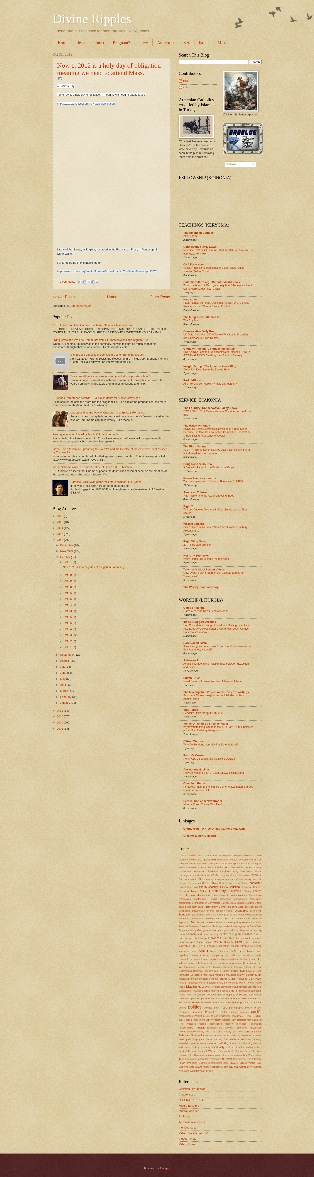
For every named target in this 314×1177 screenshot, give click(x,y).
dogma (210, 911)
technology (204, 1059)
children (223, 887)
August (65, 660)
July (63, 666)
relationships (186, 1027)
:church (258, 855)
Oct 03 (68, 635)
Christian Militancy (251, 887)
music (258, 982)
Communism (255, 895)
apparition (238, 863)
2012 (60, 540)
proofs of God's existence (216, 1016)
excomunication (241, 918)
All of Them (190, 236)
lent (208, 967)
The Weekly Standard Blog (201, 587)
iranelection (184, 951)
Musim (182, 987)
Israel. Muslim (247, 951)
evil (227, 918)
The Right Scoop (194, 446)
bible (216, 867)
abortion (210, 859)
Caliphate (225, 871)
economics (241, 910)
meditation (204, 979)
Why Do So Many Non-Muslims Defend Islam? (210, 744)
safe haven (237, 1031)
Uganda (203, 1063)
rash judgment (254, 1020)
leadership (190, 967)
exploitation (184, 922)
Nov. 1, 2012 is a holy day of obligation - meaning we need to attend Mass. (111, 69)
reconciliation (215, 1024)
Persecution (199, 994)
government (209, 930)
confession (200, 899)
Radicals (241, 1020)
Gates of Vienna (193, 607)
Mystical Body (219, 987)
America (183, 863)
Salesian (257, 1031)
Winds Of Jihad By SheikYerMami (205, 723)
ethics (241, 914)
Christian (234, 887)
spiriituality (217, 1047)
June (63, 672)
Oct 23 (68, 611)
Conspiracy (256, 899)
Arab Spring (251, 863)
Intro (99, 42)
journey (253, 959)
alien (259, 860)
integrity (234, 946)
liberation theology (233, 967)
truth (195, 1063)
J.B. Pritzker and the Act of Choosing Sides (208, 495)
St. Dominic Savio (240, 1051)
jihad (245, 959)
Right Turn (190, 506)
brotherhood (185, 871)
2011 (60, 710)
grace (220, 930)
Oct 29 (68, 580)
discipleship (184, 911)
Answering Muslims (196, 769)
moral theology (207, 982)
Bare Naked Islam (195, 643)
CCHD (205, 883)
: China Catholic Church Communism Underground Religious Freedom (216, 855)
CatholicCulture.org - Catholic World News (211, 282)
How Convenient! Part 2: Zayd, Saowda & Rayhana (213, 772)
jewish (238, 959)
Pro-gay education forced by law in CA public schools (85, 434)
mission (183, 982)
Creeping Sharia (194, 783)
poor (216, 1008)
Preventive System (216, 1012)
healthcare (248, 934)
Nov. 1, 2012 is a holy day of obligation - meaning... (95, 567)
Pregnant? (121, 42)
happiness (246, 930)
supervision (236, 1055)
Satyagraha (198, 1039)
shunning (247, 1043)
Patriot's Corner (193, 755)
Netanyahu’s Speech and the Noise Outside (209, 758)
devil (234, 906)
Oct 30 (68, 575)
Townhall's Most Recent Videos (204, 569)
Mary (258, 974)
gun (226, 930)
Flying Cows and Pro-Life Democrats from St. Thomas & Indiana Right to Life (100, 340)
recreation (241, 1024)
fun (223, 926)
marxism (250, 975)
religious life (215, 1027)
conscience (240, 899)
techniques (190, 1059)
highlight (204, 938)
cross (233, 903)
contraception (200, 903)
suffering (225, 1055)
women (258, 1067)
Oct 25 (68, 598)
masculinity (184, 979)
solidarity (205, 1047)
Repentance (241, 1028)
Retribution (184, 1031)
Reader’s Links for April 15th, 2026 (203, 713)
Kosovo (238, 963)
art (260, 863)
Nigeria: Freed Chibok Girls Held (202, 804)
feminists (223, 922)
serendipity (184, 1043)
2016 (60, 516)
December (67, 545)
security (218, 1039)
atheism (192, 867)
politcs (182, 1007)
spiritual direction (235, 1047)
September (67, 654)
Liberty (247, 967)
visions (206, 1067)
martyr (241, 975)
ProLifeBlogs (192, 380)
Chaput (244, 883)
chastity (213, 887)
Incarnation (184, 946)
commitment (221, 895)
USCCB (234, 1063)
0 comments (67, 281)
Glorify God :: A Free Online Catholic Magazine (214, 828)
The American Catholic (198, 232)
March (64, 690)
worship (194, 1070)
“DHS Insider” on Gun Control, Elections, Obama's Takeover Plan (92, 325)
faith (193, 922)
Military (232, 978)
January (65, 702)
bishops (225, 867)
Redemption (255, 1024)
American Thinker (195, 492)
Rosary (227, 1031)
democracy (211, 906)
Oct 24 (68, 605)
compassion (185, 899)
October (65, 557)
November (67, 551)
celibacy (214, 883)
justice (210, 963)
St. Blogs (184, 1116)
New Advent (191, 299)
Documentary (198, 911)
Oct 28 (68, 586)
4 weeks (193, 860)
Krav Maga (249, 963)
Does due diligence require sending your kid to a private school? (110, 376)
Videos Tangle (187, 1138)
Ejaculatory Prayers (202, 915)
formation (256, 922)
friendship (217, 926)
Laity (259, 963)
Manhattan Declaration (190, 975)
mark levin (208, 975)
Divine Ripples (91, 19)
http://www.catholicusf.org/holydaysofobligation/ (86, 103)
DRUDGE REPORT (191, 1100)
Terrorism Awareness (192, 1122)
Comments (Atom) (81, 305)
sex (211, 1043)
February (66, 697)
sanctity (235, 1035)
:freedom (183, 860)
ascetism (183, 867)
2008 (60, 728)
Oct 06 (68, 617)
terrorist (227, 1058)
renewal (229, 1028)
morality (222, 982)
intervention (256, 946)
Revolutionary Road (200, 1031)
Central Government (229, 883)
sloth (181, 1047)
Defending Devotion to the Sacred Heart (207, 369)
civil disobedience (201, 895)
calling (235, 871)
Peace (182, 995)
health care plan (230, 934)
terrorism (216, 1059)
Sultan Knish (192, 678)
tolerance (257, 1059)
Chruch (247, 891)
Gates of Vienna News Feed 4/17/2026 (206, 611)
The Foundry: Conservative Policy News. (210, 408)
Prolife (198, 1015)
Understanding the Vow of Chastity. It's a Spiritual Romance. (107, 412)
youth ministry (206, 1071)
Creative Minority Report (199, 835)
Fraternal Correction (189, 926)
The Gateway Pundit (196, 425)
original (224, 990)
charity (203, 887)
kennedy (220, 963)
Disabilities (243, 907)
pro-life (256, 1012)
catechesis (246, 871)
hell (197, 938)
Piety (143, 42)
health (192, 934)
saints (247, 1031)
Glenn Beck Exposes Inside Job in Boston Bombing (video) (106, 354)
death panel (185, 907)
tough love (185, 1063)
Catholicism (194, 883)
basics (210, 867)
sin (260, 1043)
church (257, 891)
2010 (60, 716)
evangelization (214, 918)
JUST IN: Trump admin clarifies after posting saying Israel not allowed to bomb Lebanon (217, 451)
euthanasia (197, 918)
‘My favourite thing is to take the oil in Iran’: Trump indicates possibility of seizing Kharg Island (218, 728)
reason (202, 1024)
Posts (231, 164)
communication (238, 895)
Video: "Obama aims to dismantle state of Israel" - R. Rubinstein (92, 467)
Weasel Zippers (193, 523)
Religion (200, 1027)
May (63, 678)
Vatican (243, 1063)
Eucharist (184, 918)
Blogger (164, 1168)
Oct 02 (68, 641)
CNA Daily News (194, 264)
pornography (236, 1007)
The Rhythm (190, 320)
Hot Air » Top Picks (196, 555)
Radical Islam (229, 1020)
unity (225, 1063)
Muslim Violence (189, 1111)
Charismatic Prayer (188, 887)
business (213, 871)
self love (245, 1039)
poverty (249, 1008)
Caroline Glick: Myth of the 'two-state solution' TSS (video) (106, 481)
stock (217, 1055)
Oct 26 (68, 593)
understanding (215, 1063)
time (249, 1059)
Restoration (256, 1028)
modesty (193, 982)
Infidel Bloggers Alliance (199, 622)
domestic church (224, 911)
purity (209, 1019)
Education (185, 914)
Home (63, 42)
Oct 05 (68, 623)
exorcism (257, 918)
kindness (229, 963)
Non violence (249, 987)
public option (185, 1020)
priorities (244, 1012)
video (182, 1066)
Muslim (191, 986)
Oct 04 (68, 629)
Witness (234, 1066)
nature (229, 987)
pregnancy (184, 1012)
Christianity (217, 891)
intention (244, 946)
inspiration (223, 946)
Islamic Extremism (219, 951)
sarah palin (185, 1039)
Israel (203, 42)
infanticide (212, 946)
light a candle (221, 971)
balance (202, 867)
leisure (201, 967)
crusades (241, 903)
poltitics (208, 1007)
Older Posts (160, 297)
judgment (192, 963)
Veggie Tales (255, 1063)
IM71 (248, 942)
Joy (260, 959)
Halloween (234, 930)
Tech (181, 1059)
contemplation (186, 903)
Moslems (233, 982)
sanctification (223, 1035)
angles (192, 863)
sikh (255, 1043)
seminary (257, 1039)
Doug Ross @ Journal (198, 464)
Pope (224, 1007)
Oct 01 (68, 647)
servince (204, 1043)
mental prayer (219, 978)
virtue (198, 1066)
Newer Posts (63, 297)
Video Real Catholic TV (193, 1133)
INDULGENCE (198, 946)
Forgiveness (243, 922)
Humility (228, 942)
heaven (189, 938)
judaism (182, 963)
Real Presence (187, 1024)
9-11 (200, 860)
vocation (214, 1066)
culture (250, 903)
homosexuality (187, 942)
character (256, 883)
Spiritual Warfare (207, 1051)
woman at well (246, 1067)
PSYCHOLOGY (253, 1016)
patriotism (256, 990)
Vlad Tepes (190, 709)
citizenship (184, 895)
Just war (202, 963)
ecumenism (256, 911)
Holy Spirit (228, 938)
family (201, 922)
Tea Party (248, 1055)
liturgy (234, 970)
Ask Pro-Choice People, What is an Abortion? (210, 383)
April (63, 684)
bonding (257, 867)
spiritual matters (253, 1047)
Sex (186, 42)
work (181, 1071)
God (199, 930)
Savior (209, 1039)
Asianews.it (191, 660)
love (242, 970)
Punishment (199, 1020)
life (254, 967)
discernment (255, 907)
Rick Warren (217, 1031)
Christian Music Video (193, 891)
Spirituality (224, 1051)
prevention (197, 1012)
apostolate (226, 863)
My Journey (204, 986)
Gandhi (230, 926)
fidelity (231, 922)
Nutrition (197, 991)
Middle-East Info (189, 1105)
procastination (186, 1016)
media (194, 978)
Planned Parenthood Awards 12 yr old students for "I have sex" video (97, 398)
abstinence (222, 860)
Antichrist (165, 42)
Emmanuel (218, 915)
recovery (229, 1024)
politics (195, 1006)
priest (234, 1012)
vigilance (190, 1067)
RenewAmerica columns (199, 478)
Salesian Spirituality (191, 1035)
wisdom (224, 1067)
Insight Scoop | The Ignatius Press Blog (209, 366)
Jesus (81, 42)
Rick (186, 80)
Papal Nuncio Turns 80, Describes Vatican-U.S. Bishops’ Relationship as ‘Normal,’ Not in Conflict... (216, 304)
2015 (60, 522)
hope (200, 942)
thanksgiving (239, 1059)
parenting (235, 990)
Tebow (258, 1055)
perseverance (214, 994)
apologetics (214, 863)
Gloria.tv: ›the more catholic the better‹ (209, 348)
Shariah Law (235, 1043)
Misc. (222, 42)
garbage (238, 926)
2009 (60, 722)
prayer (258, 1007)
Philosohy (241, 994)
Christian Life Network (192, 1088)
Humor (239, 942)
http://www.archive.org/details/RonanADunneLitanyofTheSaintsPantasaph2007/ (107, 271)
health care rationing (207, 934)
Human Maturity (213, 942)
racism (217, 1020)
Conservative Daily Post (199, 331)
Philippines (229, 994)
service (195, 1043)
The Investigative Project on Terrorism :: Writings (216, 692)
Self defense (231, 1039)
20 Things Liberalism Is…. (198, 544)
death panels (198, 907)
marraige (220, 975)
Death (258, 903)
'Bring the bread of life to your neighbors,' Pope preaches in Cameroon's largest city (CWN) (218, 287)
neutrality (238, 987)
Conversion (214, 903)
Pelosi (189, 995)
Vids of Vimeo (187, 1144)
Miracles (242, 978)
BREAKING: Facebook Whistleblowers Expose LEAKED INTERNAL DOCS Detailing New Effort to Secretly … (216, 353)
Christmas (234, 891)
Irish (194, 951)
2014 (60, 528)
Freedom (205, 926)
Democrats (225, 906)
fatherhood (212, 922)
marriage (231, 975)
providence (237, 1016)
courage (225, 903)
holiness (216, 938)
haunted (183, 934)
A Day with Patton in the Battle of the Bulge (208, 467)
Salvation (210, 1035)
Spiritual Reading (187, 1051)
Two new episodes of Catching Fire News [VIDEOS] (213, 481)
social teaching (191, 1047)
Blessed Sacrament (242, 867)
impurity (257, 942)
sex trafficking (221, 1043)
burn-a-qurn (199, 871)
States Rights (194, 1055)
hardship (257, 930)
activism (233, 859)
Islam (202, 950)
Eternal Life (230, 914)
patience (245, 991)
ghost (246, 926)
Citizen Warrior (193, 741)
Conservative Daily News (199, 246)
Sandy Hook (247, 1035)
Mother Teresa (246, 983)
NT (190, 991)
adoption (243, 860)
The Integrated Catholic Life (201, 317)
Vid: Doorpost (187, 1127)
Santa (259, 1035)
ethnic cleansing (253, 915)
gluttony (192, 930)
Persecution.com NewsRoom (202, 801)
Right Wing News (194, 541)
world (187, 1071)
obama (206, 990)
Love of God (254, 971)
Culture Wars (187, 1094)
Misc (251, 978)
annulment (202, 863)
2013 (60, 534)
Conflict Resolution (220, 899)
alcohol (252, 860)
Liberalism (216, 967)
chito (186, 87)
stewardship (208, 1055)
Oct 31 (68, 562)
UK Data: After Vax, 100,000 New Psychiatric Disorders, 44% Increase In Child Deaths (216, 336)
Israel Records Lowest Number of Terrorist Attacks (212, 681)
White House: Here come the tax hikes (206, 558)
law (180, 967)
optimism (215, 991)
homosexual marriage (249, 938)
